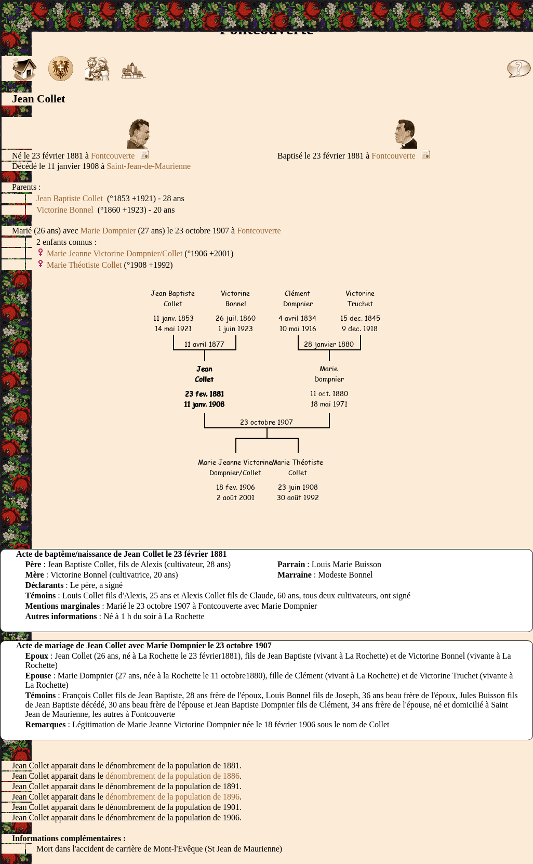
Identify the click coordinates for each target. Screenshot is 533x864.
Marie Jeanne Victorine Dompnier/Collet (114, 253)
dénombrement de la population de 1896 (172, 796)
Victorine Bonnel (65, 209)
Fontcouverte (113, 155)
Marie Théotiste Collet (84, 264)
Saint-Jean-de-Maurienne (148, 166)
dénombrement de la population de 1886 (172, 775)
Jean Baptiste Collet (69, 198)
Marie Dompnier (108, 230)
